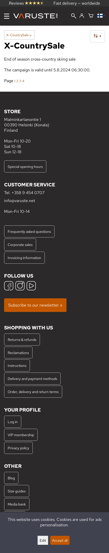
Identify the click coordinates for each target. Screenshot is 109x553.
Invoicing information (24, 257)
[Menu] (6, 16)
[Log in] (81, 16)
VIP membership (21, 434)
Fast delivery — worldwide (76, 3)
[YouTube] (31, 286)
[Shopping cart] (90, 16)
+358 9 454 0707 (28, 192)
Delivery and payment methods (32, 378)
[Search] (73, 16)
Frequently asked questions (29, 231)
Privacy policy (18, 447)
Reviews (26, 3)
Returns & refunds (22, 339)
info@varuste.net (19, 200)
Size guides (17, 491)
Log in (13, 421)
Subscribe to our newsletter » (35, 305)
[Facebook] (8, 286)
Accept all (60, 540)
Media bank (17, 504)
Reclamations (18, 352)
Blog (11, 477)
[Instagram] (20, 286)
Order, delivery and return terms (33, 391)
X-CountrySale (18, 35)
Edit (43, 540)
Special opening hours (25, 166)
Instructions (17, 365)
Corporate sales (20, 244)
